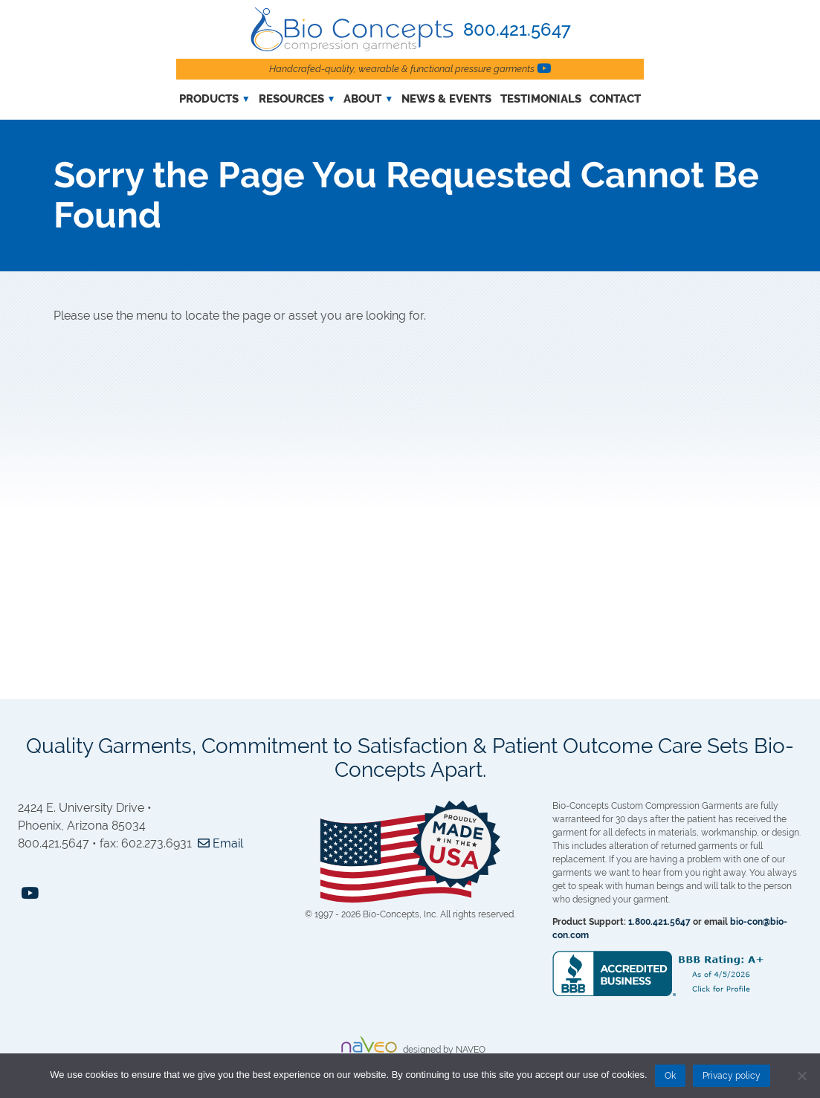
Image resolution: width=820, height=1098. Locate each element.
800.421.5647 (517, 29)
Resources (291, 99)
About (362, 99)
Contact (615, 99)
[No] (801, 1075)
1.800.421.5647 (659, 922)
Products (209, 99)
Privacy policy (732, 1075)
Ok (670, 1075)
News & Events (446, 99)
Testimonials (540, 99)
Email (219, 843)
